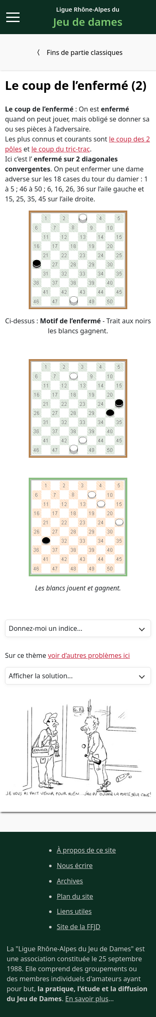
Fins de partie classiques (84, 52)
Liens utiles (74, 911)
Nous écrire (74, 865)
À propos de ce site (86, 850)
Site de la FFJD (78, 926)
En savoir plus (87, 998)
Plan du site (75, 896)
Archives (70, 881)
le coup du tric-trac (60, 149)
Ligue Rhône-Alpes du (88, 17)
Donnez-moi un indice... (45, 628)
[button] (13, 17)
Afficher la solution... (41, 675)
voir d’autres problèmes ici (89, 655)
